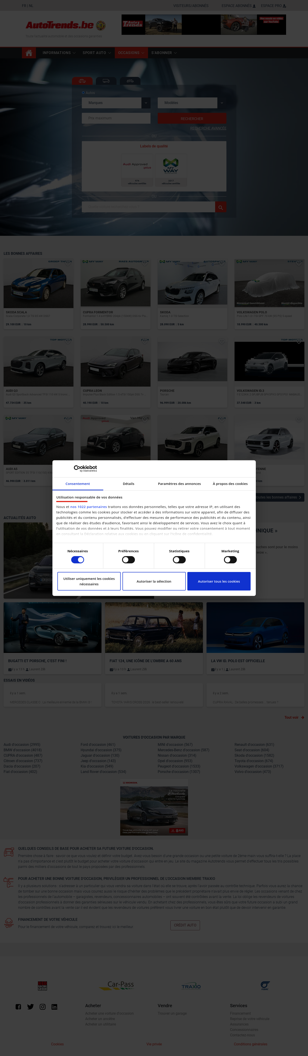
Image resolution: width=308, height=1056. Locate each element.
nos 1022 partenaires (88, 506)
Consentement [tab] (78, 483)
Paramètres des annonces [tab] (179, 483)
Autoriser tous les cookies (219, 581)
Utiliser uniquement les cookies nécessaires (89, 581)
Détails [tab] (128, 483)
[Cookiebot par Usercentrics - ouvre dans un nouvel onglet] (77, 468)
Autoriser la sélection (154, 581)
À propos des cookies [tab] (230, 483)
